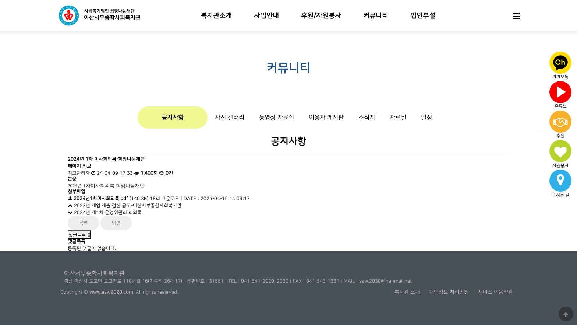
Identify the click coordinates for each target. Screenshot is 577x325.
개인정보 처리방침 (449, 292)
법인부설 (422, 16)
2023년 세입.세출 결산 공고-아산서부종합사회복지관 (124, 205)
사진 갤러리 (229, 117)
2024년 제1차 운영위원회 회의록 (105, 212)
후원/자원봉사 (321, 16)
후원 (560, 124)
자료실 (398, 117)
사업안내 (266, 16)
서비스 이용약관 (495, 292)
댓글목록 (79, 234)
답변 (116, 223)
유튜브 (560, 93)
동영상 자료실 (276, 117)
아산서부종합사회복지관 (94, 273)
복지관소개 (216, 16)
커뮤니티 (375, 16)
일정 (426, 117)
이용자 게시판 (326, 117)
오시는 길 (560, 182)
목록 (83, 223)
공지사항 (173, 117)
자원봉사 (560, 154)
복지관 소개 (407, 292)
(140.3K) (109, 198)
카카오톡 (560, 64)
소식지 (366, 117)
